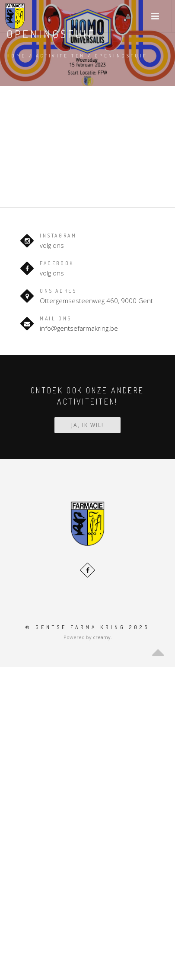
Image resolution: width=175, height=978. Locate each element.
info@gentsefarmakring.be (79, 328)
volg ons (52, 245)
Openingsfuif (121, 56)
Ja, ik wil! (87, 425)
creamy (102, 637)
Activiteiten (60, 56)
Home (16, 56)
